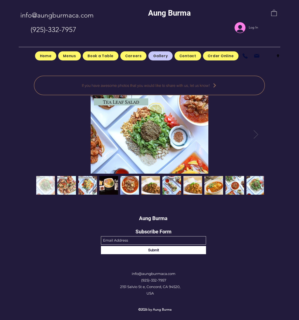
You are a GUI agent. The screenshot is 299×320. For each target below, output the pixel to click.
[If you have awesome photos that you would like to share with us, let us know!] (149, 85)
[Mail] (256, 56)
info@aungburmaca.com (57, 15)
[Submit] (153, 250)
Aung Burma (169, 13)
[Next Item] (256, 134)
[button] (274, 12)
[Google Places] (278, 56)
